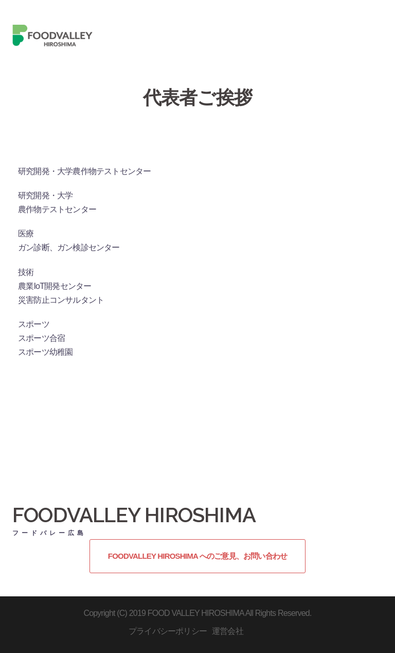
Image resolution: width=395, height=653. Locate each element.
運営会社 (227, 631)
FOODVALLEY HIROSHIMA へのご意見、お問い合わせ (197, 556)
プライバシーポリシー (168, 631)
